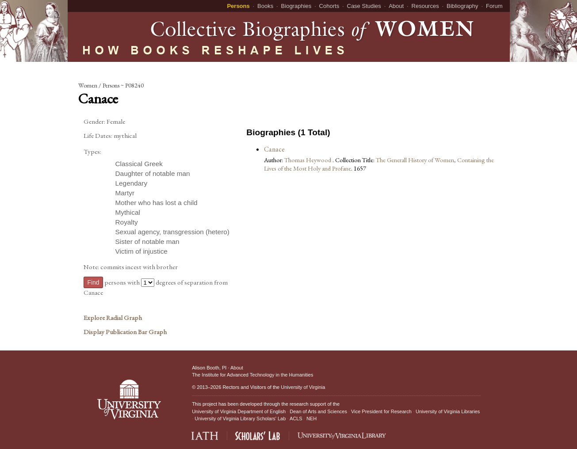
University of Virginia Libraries (448, 411)
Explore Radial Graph (113, 317)
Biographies (296, 6)
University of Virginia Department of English (239, 411)
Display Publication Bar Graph (125, 331)
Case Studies (364, 6)
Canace (274, 149)
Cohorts (329, 6)
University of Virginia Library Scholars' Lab (240, 418)
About (396, 6)
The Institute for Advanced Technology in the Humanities (252, 374)
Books (265, 6)
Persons (238, 6)
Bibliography (462, 6)
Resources (425, 6)
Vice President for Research (381, 411)
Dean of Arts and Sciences (318, 411)
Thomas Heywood (308, 160)
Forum (494, 6)
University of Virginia (303, 387)
